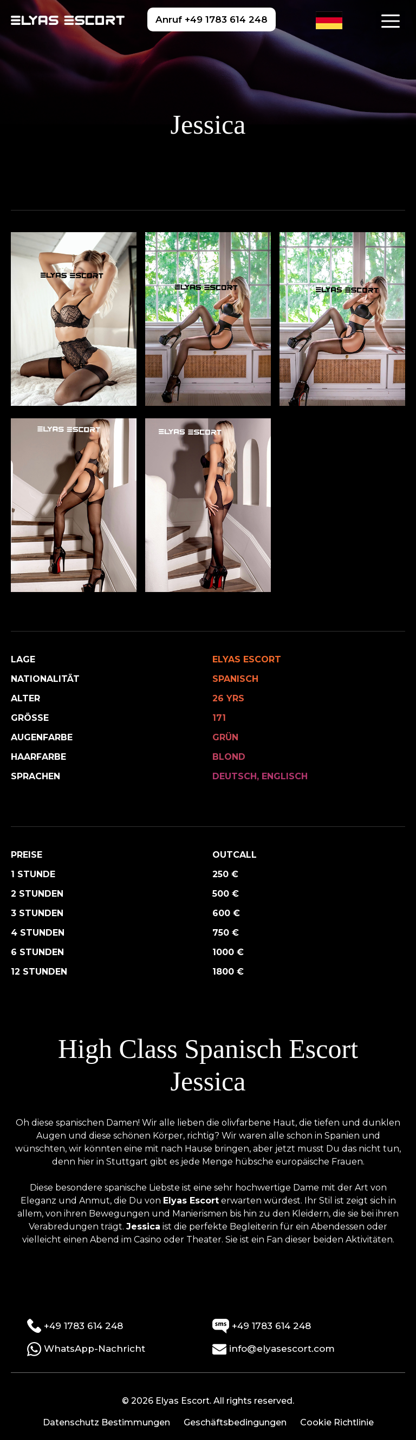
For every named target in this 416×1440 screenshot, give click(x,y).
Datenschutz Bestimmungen (106, 1422)
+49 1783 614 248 (75, 1326)
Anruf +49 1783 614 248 (211, 19)
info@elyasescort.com (273, 1349)
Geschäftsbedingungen (235, 1422)
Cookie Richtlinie (337, 1422)
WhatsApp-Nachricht (86, 1349)
